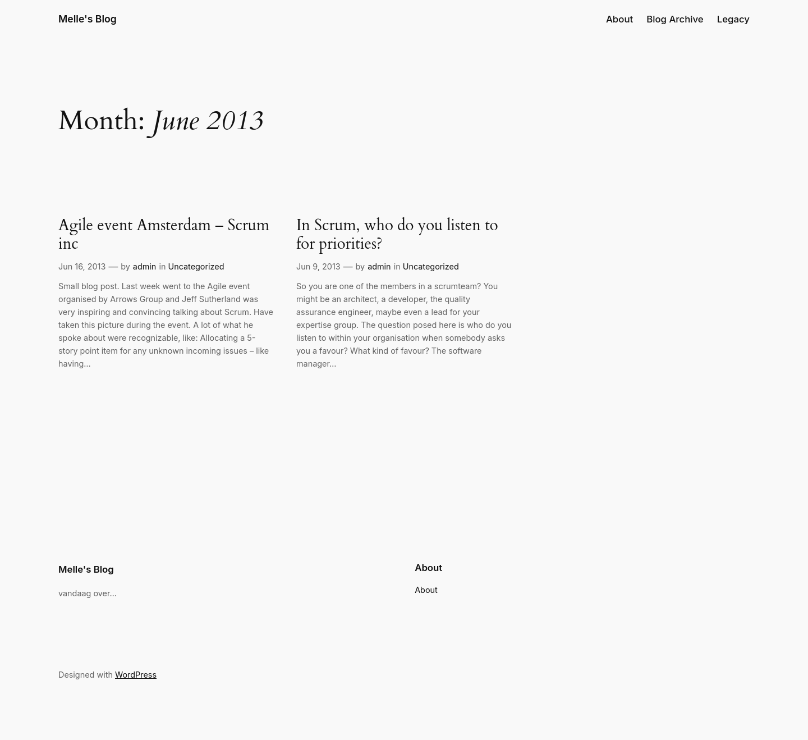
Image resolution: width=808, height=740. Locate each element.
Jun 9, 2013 (318, 266)
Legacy (733, 19)
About (619, 19)
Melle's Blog (87, 19)
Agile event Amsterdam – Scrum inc (163, 235)
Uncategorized (196, 266)
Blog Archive (675, 19)
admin (145, 266)
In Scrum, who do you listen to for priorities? (397, 235)
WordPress (136, 674)
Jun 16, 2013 (81, 266)
